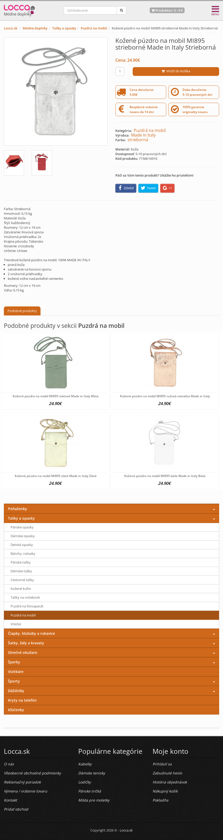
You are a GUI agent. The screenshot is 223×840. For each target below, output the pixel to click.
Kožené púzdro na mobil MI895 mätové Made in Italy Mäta (56, 396)
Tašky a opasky (64, 28)
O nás (9, 764)
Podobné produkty (22, 310)
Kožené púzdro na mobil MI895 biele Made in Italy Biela (164, 476)
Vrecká (16, 624)
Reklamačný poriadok (22, 782)
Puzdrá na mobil (94, 28)
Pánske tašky (21, 562)
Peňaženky (17, 508)
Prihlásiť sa (162, 764)
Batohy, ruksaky (23, 553)
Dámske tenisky (91, 773)
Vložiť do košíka (176, 71)
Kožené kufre (21, 588)
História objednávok (170, 782)
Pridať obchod (16, 809)
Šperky (14, 662)
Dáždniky (16, 690)
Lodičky (84, 782)
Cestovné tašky (22, 579)
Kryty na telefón (22, 700)
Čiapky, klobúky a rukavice (31, 633)
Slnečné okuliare (22, 652)
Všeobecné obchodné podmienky (32, 773)
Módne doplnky (35, 28)
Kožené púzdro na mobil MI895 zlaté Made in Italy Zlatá (56, 476)
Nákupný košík (165, 791)
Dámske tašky (21, 571)
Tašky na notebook (25, 597)
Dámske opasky (23, 536)
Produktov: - (167, 10)
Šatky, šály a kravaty (26, 642)
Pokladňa (160, 800)
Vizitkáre (15, 671)
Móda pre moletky (93, 800)
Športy (14, 681)
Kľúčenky (16, 709)
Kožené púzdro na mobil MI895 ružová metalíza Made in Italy (165, 396)
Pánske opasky (22, 527)
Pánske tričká (89, 791)
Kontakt (10, 800)
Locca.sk (10, 28)
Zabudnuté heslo (167, 773)
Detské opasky (22, 544)
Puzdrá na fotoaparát (27, 606)
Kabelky (85, 764)
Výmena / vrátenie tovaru (25, 791)
